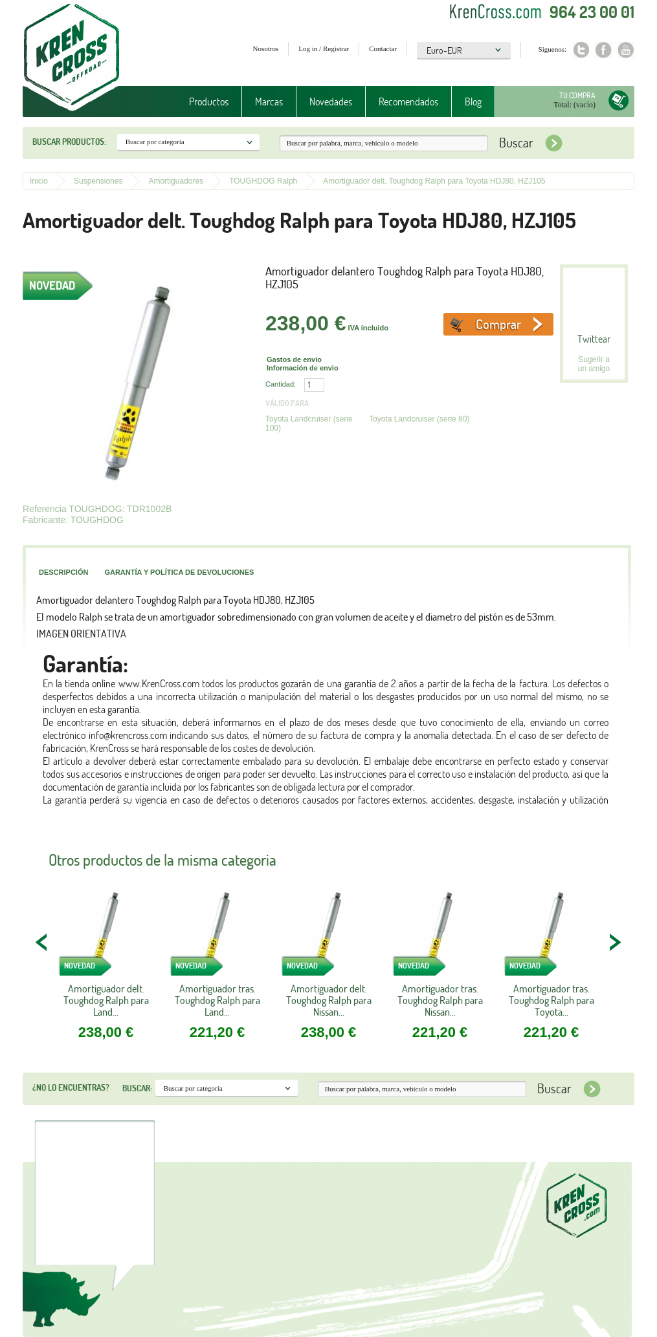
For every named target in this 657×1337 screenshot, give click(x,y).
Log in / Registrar (323, 48)
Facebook (604, 50)
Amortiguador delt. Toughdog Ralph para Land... (106, 1000)
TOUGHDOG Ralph (263, 181)
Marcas (269, 101)
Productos (208, 101)
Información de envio (303, 368)
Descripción (63, 572)
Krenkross (71, 58)
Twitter (581, 50)
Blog (473, 101)
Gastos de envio (294, 359)
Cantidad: (280, 384)
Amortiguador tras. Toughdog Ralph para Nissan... (440, 1000)
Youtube (626, 50)
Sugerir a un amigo (594, 364)
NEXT (614, 942)
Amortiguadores (175, 181)
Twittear (593, 338)
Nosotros (266, 48)
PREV (42, 942)
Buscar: (137, 1088)
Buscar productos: (69, 141)
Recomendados (408, 101)
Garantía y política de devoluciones (179, 572)
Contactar (383, 48)
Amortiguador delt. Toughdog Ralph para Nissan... (329, 1000)
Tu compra (577, 95)
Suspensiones (98, 181)
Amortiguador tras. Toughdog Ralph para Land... (217, 1000)
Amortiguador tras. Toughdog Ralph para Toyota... (551, 1000)
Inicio (39, 181)
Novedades (330, 101)
